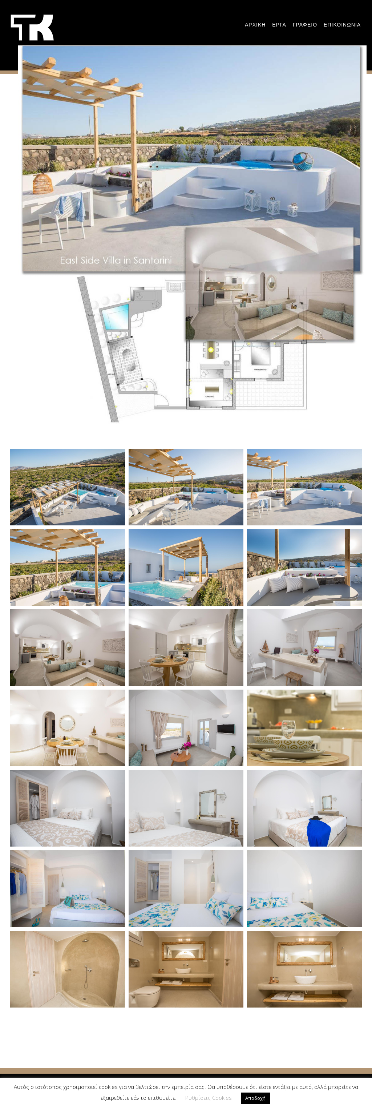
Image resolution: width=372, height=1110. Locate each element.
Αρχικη (255, 25)
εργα (279, 25)
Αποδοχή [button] (255, 1098)
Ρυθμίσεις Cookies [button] (208, 1097)
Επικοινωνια (342, 25)
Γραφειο (305, 25)
